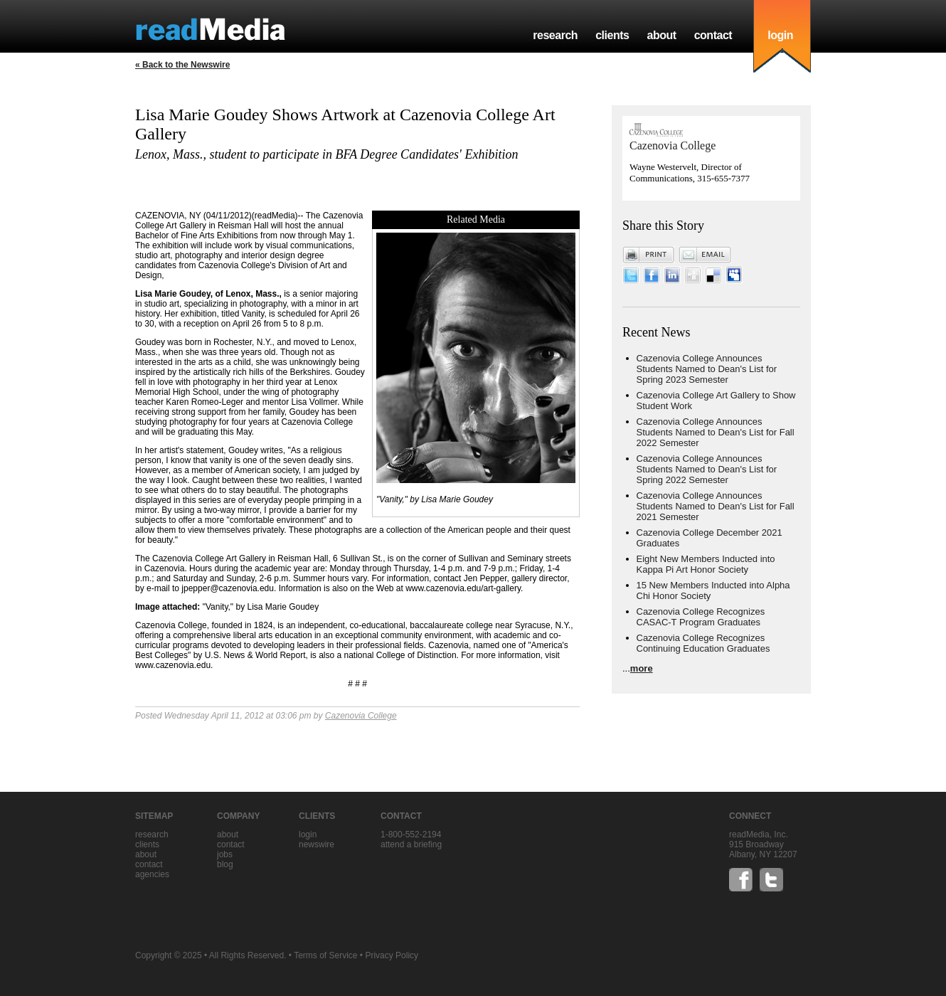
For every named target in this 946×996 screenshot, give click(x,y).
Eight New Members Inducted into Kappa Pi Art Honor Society (706, 564)
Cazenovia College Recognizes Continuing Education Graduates (703, 643)
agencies (152, 874)
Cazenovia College (361, 716)
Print (648, 254)
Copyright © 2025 (168, 955)
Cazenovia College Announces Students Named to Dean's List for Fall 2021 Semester (715, 506)
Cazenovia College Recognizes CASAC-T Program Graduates (701, 616)
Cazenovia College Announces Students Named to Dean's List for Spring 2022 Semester (707, 469)
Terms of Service (325, 955)
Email (705, 254)
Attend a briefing (411, 844)
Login (308, 834)
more (641, 668)
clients (612, 35)
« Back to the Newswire (182, 65)
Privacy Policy (391, 955)
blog (225, 864)
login (780, 35)
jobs (225, 854)
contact (713, 35)
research (555, 35)
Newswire (316, 844)
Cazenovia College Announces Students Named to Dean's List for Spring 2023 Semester (707, 369)
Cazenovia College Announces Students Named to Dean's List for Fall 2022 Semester (715, 432)
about (661, 35)
